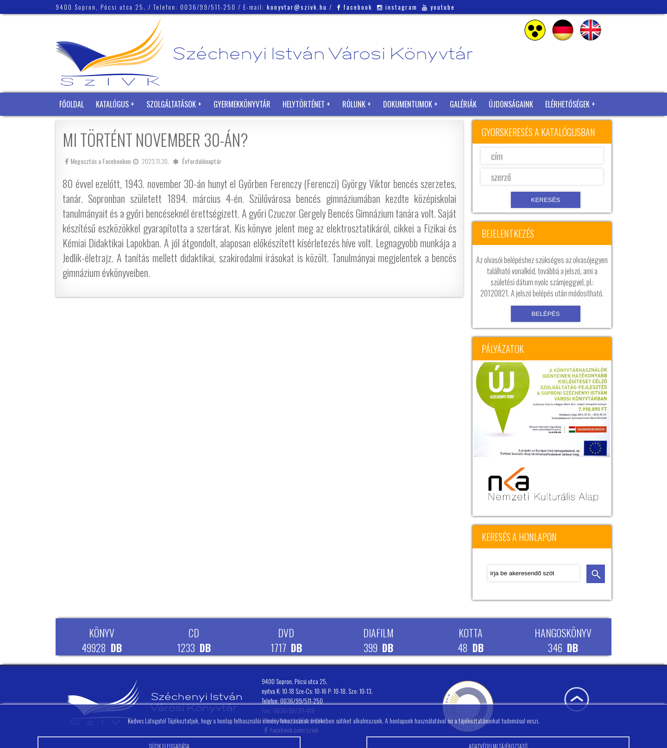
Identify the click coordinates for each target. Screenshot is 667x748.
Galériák (463, 104)
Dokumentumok (407, 104)
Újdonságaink (511, 104)
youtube (438, 7)
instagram (397, 7)
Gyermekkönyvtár (242, 104)
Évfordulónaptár (201, 161)
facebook (354, 7)
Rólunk (353, 104)
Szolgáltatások (171, 104)
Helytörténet (304, 104)
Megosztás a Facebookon (98, 161)
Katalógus (112, 104)
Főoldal (71, 104)
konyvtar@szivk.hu (297, 7)
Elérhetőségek (567, 104)
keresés (595, 574)
